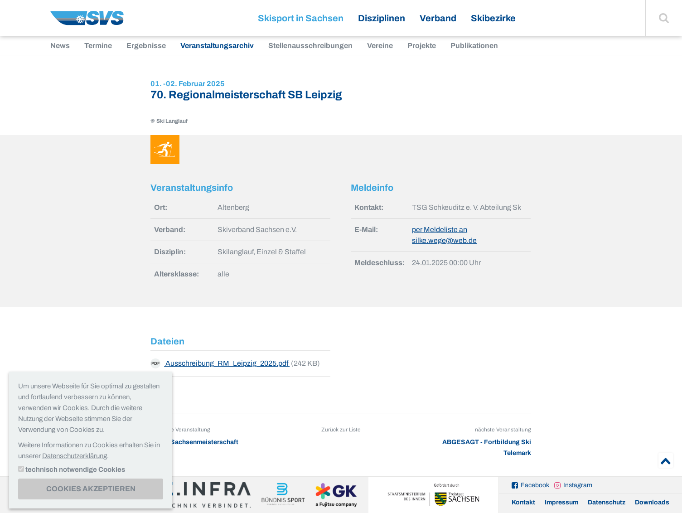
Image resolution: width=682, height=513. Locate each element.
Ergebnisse (146, 45)
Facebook (535, 485)
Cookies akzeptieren (90, 489)
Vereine (380, 45)
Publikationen (474, 45)
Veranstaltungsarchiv (217, 45)
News (60, 45)
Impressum (561, 502)
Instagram (577, 485)
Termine (98, 45)
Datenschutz (606, 502)
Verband (438, 18)
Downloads (652, 502)
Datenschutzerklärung (74, 456)
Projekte (421, 45)
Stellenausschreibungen (310, 45)
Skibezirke (493, 18)
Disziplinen (381, 18)
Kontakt (523, 502)
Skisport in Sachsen (300, 18)
